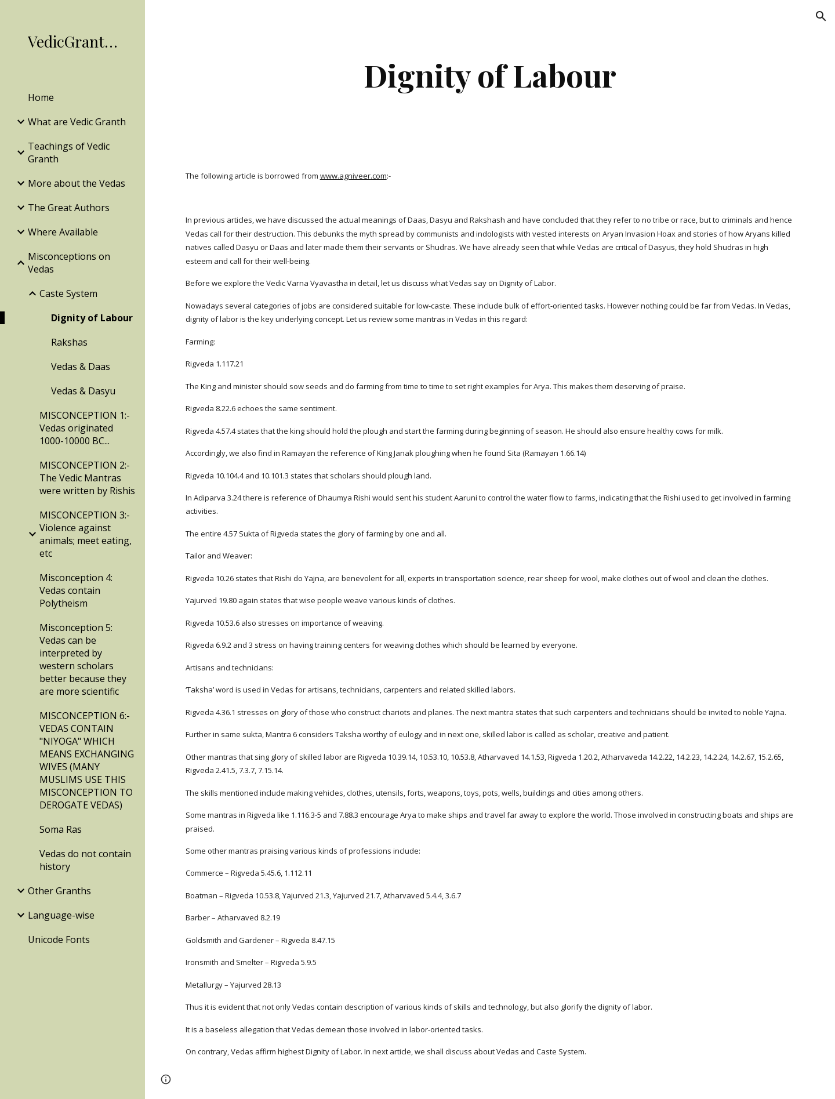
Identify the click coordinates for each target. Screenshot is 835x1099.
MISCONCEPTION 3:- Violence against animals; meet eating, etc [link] (85, 534)
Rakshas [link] (69, 342)
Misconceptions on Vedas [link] (69, 262)
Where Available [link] (63, 232)
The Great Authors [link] (69, 207)
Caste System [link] (68, 293)
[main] (490, 75)
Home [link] (41, 97)
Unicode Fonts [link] (59, 939)
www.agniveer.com (353, 176)
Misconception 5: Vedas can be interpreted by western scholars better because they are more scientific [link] (82, 659)
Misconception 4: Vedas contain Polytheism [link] (75, 590)
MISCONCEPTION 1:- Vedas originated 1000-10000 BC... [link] (84, 428)
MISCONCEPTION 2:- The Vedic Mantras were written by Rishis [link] (87, 478)
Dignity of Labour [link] (92, 317)
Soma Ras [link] (60, 829)
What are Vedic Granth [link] (77, 121)
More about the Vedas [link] (76, 183)
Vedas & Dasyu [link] (83, 391)
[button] (821, 16)
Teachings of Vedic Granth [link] (69, 152)
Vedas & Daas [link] (80, 366)
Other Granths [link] (59, 890)
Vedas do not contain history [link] (85, 860)
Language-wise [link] (61, 915)
